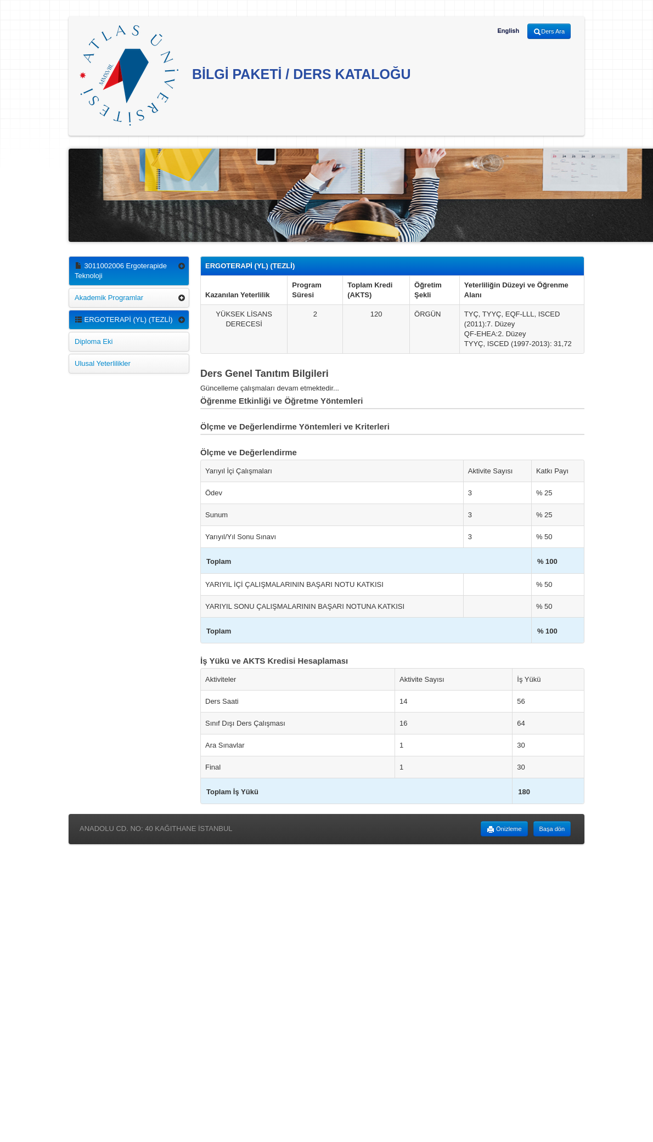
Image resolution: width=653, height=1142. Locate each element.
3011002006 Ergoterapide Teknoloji (121, 271)
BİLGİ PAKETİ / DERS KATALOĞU (245, 75)
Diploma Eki (93, 341)
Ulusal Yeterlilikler (103, 363)
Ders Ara (549, 32)
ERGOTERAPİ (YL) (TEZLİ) (124, 319)
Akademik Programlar (109, 297)
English (508, 30)
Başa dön (552, 829)
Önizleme (504, 829)
